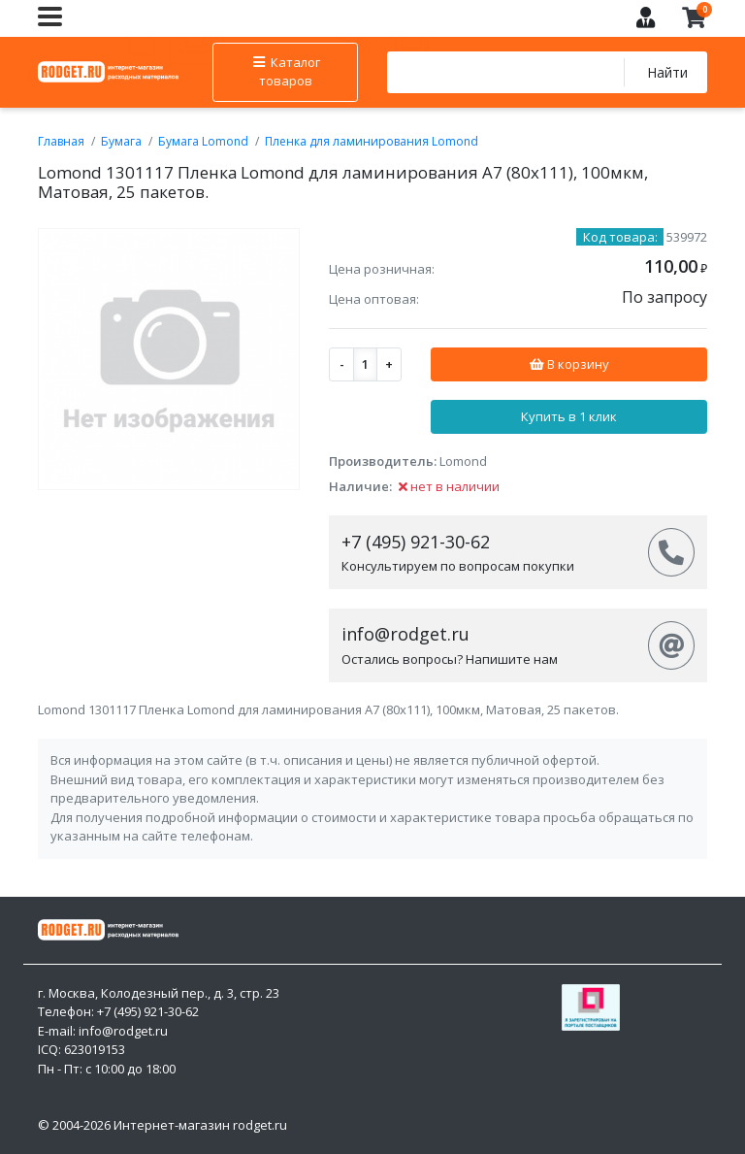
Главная (61, 141)
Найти (667, 72)
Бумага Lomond (203, 141)
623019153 (94, 1049)
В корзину (569, 364)
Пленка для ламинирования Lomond (371, 141)
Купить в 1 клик (569, 416)
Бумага (121, 141)
